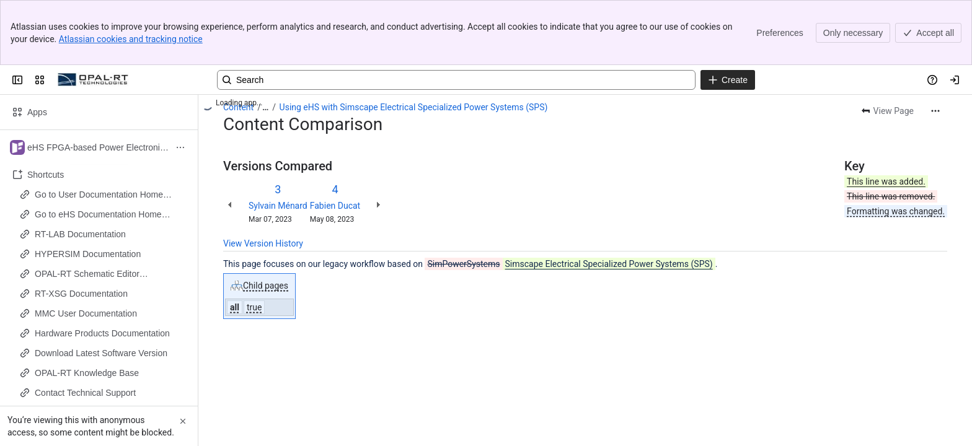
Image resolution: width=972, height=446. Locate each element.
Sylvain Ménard (278, 206)
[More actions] (935, 111)
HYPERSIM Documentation (88, 254)
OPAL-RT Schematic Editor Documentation (87, 274)
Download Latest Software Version (101, 353)
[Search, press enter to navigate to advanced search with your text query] (456, 80)
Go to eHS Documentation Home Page (98, 215)
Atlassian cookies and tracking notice (131, 39)
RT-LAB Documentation (80, 234)
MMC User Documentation (86, 313)
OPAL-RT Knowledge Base (87, 373)
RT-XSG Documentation (81, 294)
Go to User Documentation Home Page (99, 195)
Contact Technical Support (85, 393)
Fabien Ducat (335, 206)
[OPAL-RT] (93, 80)
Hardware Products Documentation (102, 333)
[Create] (727, 80)
